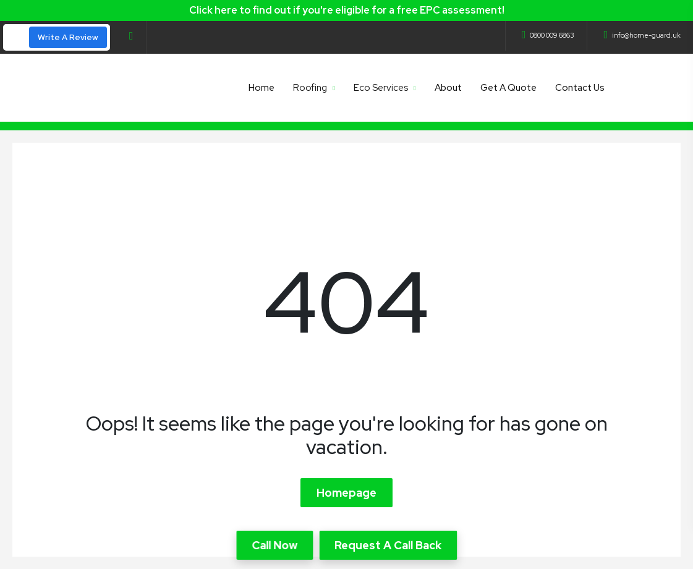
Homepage (346, 493)
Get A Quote (508, 88)
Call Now (274, 545)
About (448, 88)
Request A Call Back (387, 545)
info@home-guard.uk (642, 35)
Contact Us (580, 88)
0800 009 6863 (548, 35)
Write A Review (68, 37)
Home (261, 88)
